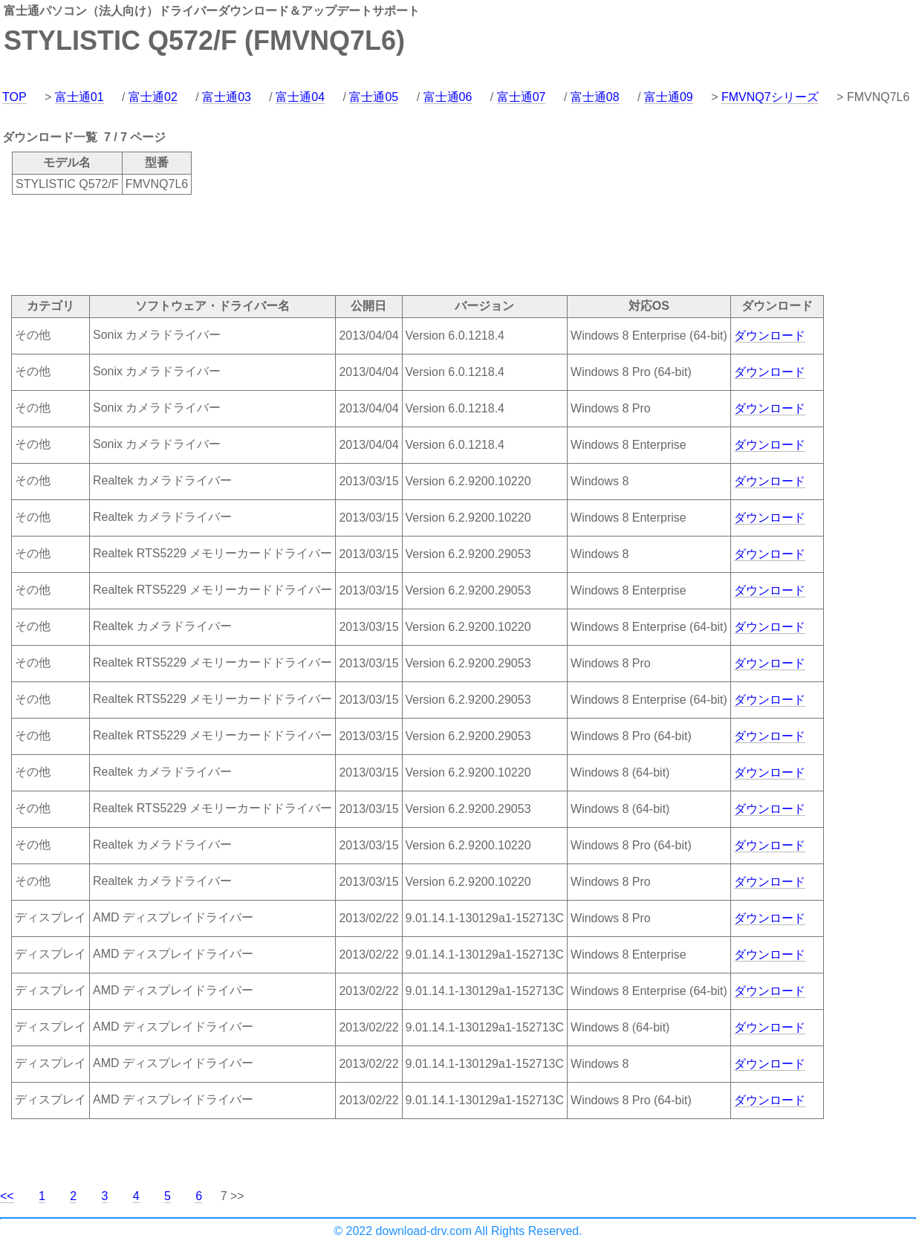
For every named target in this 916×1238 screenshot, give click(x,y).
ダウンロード (769, 335)
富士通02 (153, 97)
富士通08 (595, 97)
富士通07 (521, 97)
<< (7, 1196)
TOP (14, 97)
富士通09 (668, 97)
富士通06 (447, 97)
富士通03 (226, 97)
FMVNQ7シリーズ (770, 97)
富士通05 (373, 97)
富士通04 (300, 97)
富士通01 (79, 97)
